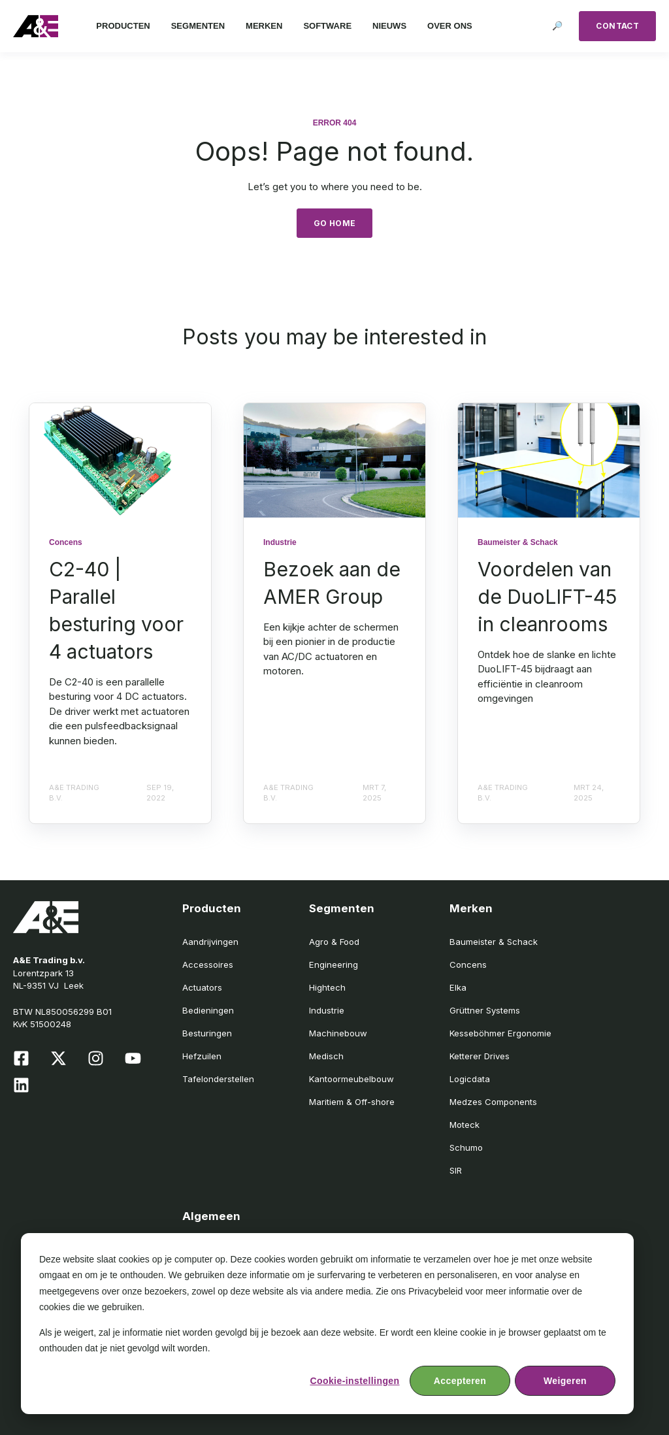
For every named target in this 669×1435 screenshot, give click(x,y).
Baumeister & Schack (493, 941)
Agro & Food (334, 941)
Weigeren (565, 1381)
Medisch (326, 1056)
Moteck (464, 1124)
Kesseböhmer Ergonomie (500, 1033)
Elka (457, 987)
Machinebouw (338, 1033)
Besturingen (207, 1033)
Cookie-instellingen (354, 1381)
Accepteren (460, 1381)
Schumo (466, 1147)
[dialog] (327, 1323)
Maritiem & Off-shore (352, 1102)
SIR (455, 1170)
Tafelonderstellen (218, 1079)
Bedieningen (208, 1010)
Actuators (202, 987)
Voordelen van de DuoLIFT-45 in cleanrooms (547, 596)
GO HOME (335, 223)
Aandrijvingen (210, 941)
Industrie (326, 1010)
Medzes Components (493, 1102)
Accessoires (207, 964)
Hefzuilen (201, 1056)
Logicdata (469, 1079)
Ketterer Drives (479, 1056)
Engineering (333, 964)
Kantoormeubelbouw (351, 1079)
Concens (468, 964)
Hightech (327, 987)
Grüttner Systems (484, 1010)
